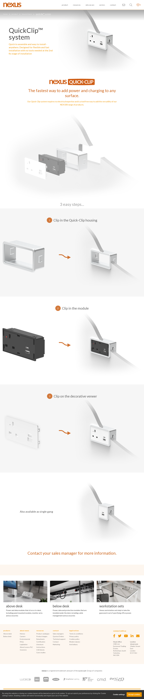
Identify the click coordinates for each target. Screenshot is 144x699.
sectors (102, 5)
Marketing (56, 644)
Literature (39, 644)
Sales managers (58, 634)
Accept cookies (134, 695)
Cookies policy (74, 639)
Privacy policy (74, 636)
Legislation (23, 644)
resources (77, 5)
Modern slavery (74, 642)
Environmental (25, 639)
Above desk (7, 634)
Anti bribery (73, 644)
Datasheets (40, 639)
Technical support (59, 639)
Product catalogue (42, 634)
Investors (23, 650)
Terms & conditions (76, 634)
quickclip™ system (43, 14)
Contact (56, 642)
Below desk (7, 636)
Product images (41, 636)
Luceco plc (82, 671)
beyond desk (27, 14)
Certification (40, 642)
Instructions (40, 647)
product (65, 5)
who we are (90, 5)
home (5, 14)
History (22, 634)
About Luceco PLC (26, 647)
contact (113, 5)
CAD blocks (40, 650)
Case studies (41, 652)
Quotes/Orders (58, 636)
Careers (22, 636)
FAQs (22, 642)
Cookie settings (119, 695)
